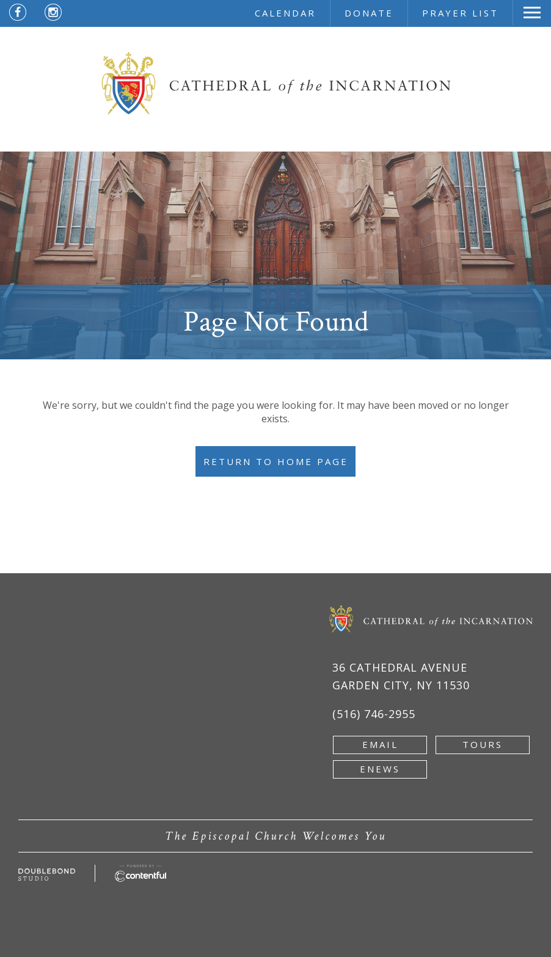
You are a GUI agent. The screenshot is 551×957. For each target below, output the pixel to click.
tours (482, 744)
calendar (285, 13)
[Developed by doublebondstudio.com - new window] (46, 875)
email (380, 744)
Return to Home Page (275, 461)
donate (369, 13)
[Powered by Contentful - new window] (140, 871)
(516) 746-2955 (373, 713)
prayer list (460, 13)
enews (380, 769)
